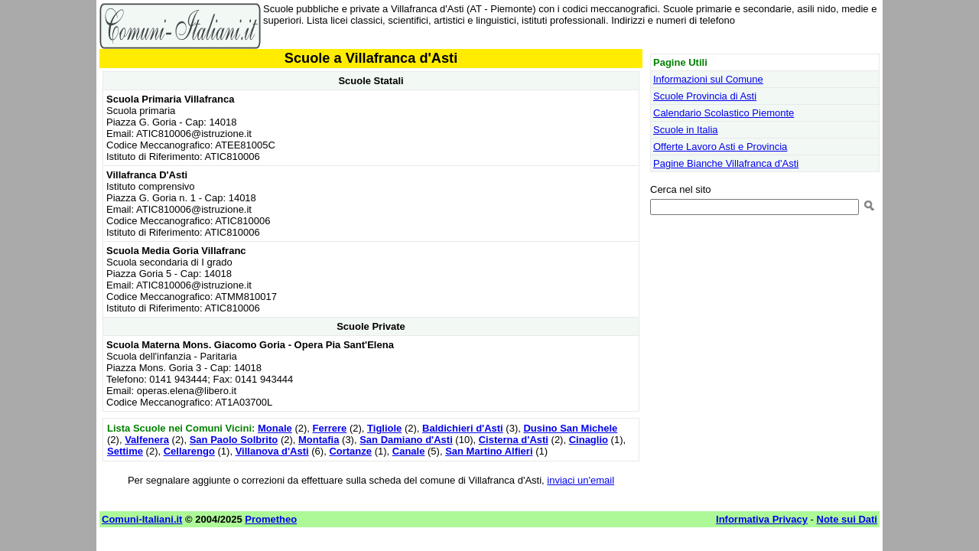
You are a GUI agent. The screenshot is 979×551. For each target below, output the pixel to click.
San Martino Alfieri (488, 451)
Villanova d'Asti (272, 451)
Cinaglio (588, 439)
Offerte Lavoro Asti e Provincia (720, 146)
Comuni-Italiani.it (142, 519)
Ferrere (330, 428)
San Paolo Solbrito (234, 439)
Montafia (318, 439)
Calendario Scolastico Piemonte (723, 113)
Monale (275, 428)
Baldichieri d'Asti (462, 428)
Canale (408, 451)
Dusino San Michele (570, 428)
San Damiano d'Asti (406, 439)
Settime (125, 451)
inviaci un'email (580, 480)
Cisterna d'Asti (513, 439)
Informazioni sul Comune (708, 79)
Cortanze (350, 451)
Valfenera (147, 439)
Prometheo (271, 519)
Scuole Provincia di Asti (704, 96)
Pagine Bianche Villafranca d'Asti (725, 163)
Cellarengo (189, 451)
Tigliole (384, 428)
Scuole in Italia (685, 129)
